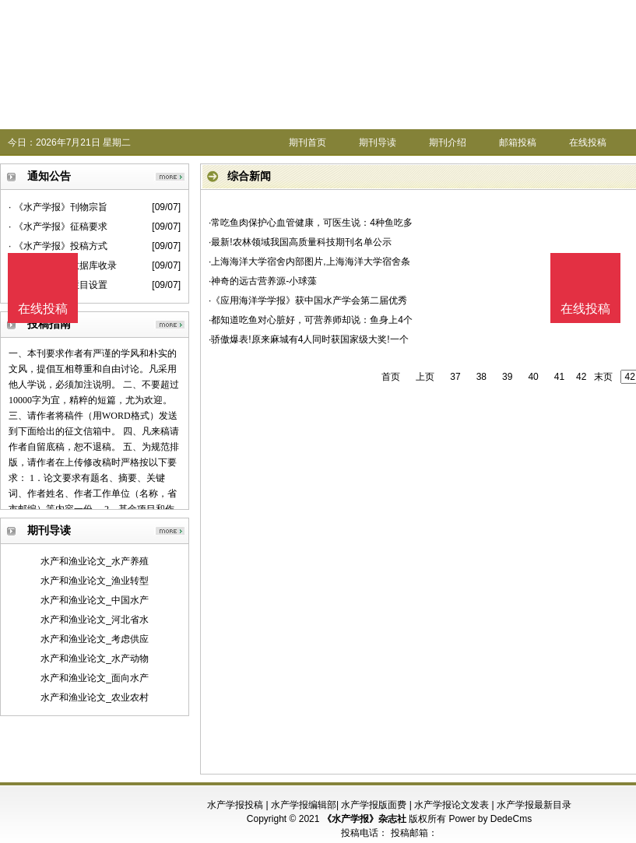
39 (507, 376)
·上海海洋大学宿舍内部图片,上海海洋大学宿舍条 (309, 261)
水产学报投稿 (235, 804)
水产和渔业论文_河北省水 (94, 619)
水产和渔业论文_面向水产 (94, 678)
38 (481, 376)
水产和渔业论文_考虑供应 (94, 639)
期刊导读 (377, 142)
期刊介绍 (447, 142)
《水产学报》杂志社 (364, 818)
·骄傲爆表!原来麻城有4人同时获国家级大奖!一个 (309, 339)
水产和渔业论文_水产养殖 (94, 561)
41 (559, 376)
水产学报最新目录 (534, 804)
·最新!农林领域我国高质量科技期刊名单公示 (300, 242)
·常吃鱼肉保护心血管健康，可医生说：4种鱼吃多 (311, 222)
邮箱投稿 (517, 142)
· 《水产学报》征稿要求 (58, 226)
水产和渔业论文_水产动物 (94, 658)
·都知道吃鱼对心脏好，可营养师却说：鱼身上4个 (311, 319)
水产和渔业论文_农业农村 (94, 697)
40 (533, 376)
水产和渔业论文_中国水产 (94, 600)
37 (455, 376)
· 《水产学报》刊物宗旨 (58, 207)
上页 (425, 376)
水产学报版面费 (373, 804)
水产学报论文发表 (451, 804)
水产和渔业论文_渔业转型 (94, 580)
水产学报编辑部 (303, 804)
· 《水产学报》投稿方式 (58, 246)
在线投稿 (587, 142)
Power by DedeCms (490, 818)
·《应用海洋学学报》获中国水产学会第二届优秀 (308, 300)
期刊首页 (307, 142)
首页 (390, 376)
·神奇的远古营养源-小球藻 (263, 281)
